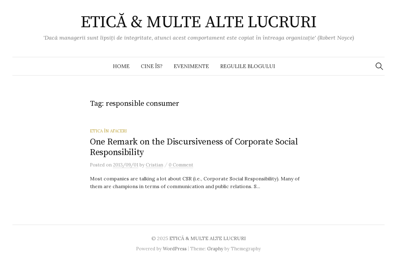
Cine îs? (152, 66)
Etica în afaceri (108, 131)
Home (121, 66)
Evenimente (191, 66)
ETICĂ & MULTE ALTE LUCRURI (199, 22)
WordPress (175, 249)
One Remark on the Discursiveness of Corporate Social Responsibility (194, 147)
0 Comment (181, 165)
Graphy (215, 249)
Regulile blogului (247, 66)
